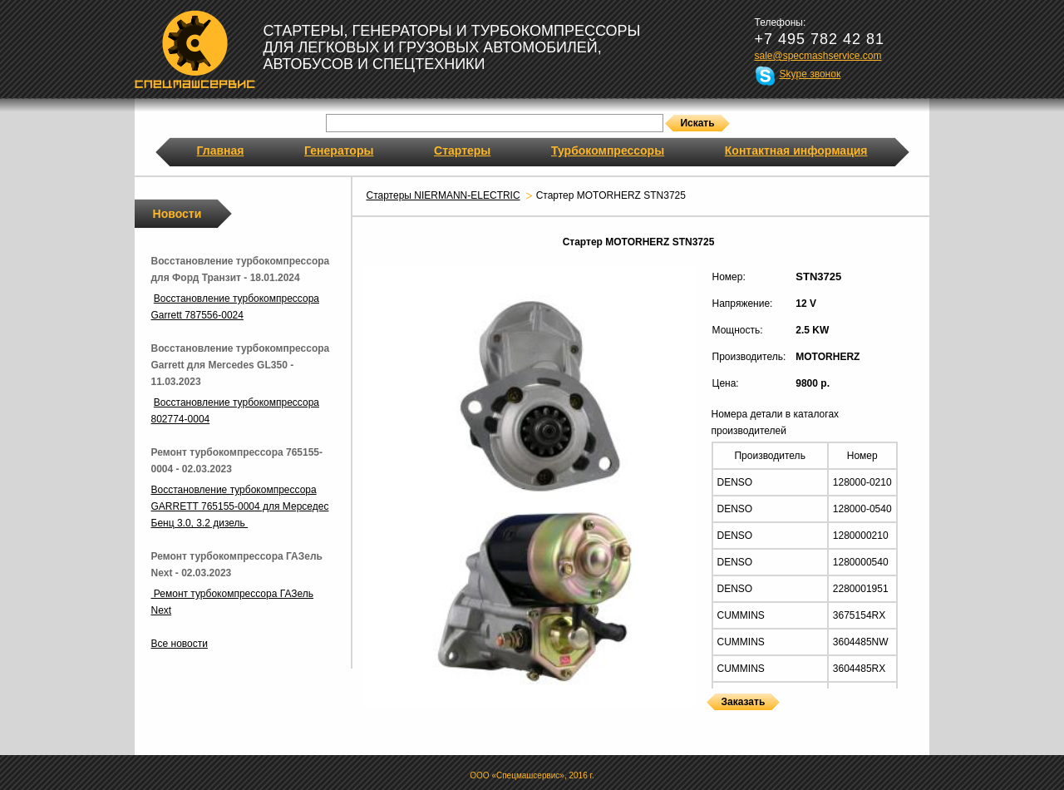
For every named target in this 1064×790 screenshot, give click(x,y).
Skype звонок (810, 74)
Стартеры (462, 150)
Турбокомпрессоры (607, 150)
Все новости (179, 643)
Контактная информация (796, 150)
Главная (220, 150)
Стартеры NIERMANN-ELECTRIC (443, 195)
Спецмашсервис (195, 49)
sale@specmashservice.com (818, 56)
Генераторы (338, 150)
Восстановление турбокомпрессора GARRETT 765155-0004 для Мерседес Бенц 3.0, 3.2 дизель (240, 506)
